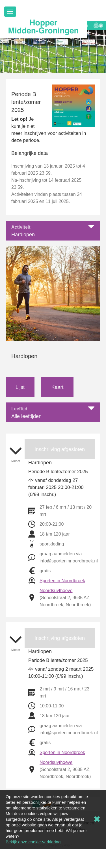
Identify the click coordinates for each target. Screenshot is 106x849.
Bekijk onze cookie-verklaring (33, 841)
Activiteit (21, 227)
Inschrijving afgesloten (59, 449)
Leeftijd (19, 408)
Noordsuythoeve (56, 590)
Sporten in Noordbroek (62, 580)
